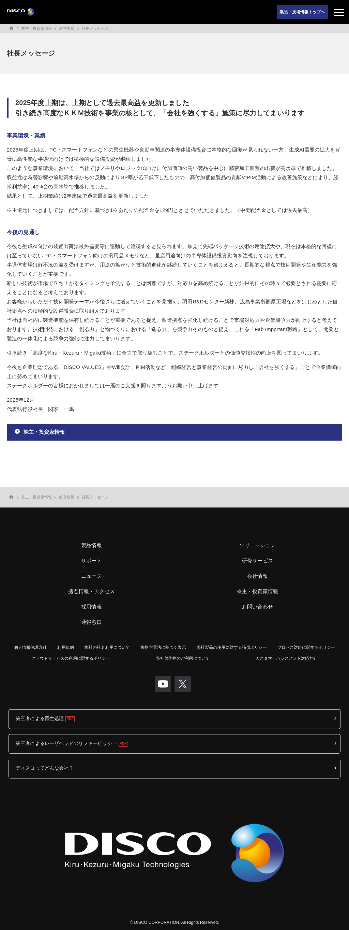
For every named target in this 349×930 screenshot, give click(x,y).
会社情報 (257, 576)
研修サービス (257, 560)
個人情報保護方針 (30, 647)
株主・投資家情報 (36, 28)
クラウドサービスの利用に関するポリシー (70, 658)
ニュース (91, 576)
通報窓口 (91, 622)
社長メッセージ (95, 28)
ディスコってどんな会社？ (45, 768)
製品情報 (91, 545)
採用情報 (91, 607)
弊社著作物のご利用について (183, 658)
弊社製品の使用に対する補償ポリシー (232, 647)
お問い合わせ (257, 607)
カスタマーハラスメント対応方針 (287, 658)
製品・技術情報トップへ (302, 12)
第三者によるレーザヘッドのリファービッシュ (66, 743)
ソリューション (257, 545)
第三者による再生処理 (40, 718)
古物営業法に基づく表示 (163, 647)
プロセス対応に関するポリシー (306, 647)
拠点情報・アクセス (91, 591)
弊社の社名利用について (107, 647)
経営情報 (66, 28)
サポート (91, 560)
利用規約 (65, 647)
